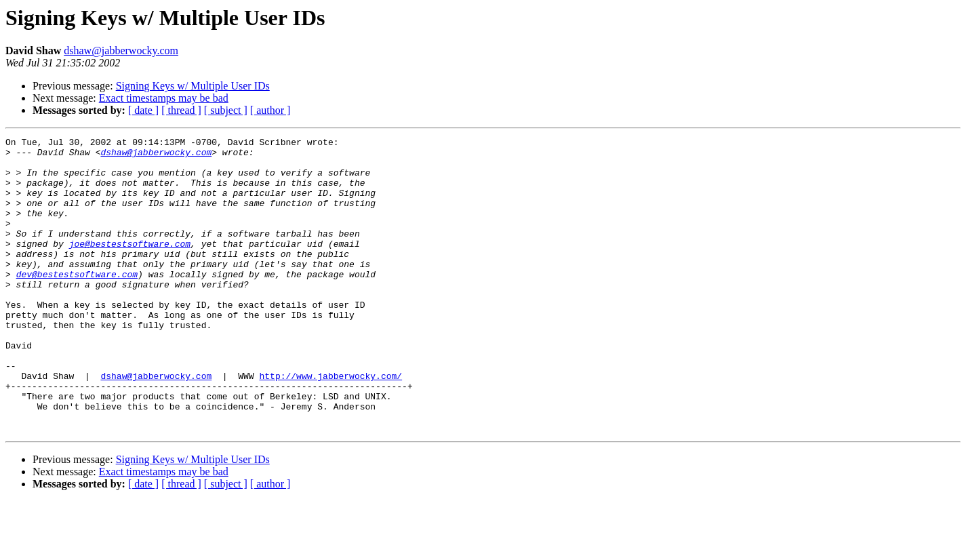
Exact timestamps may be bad (163, 98)
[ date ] (143, 110)
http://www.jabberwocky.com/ (330, 424)
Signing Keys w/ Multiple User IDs (193, 86)
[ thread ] (181, 110)
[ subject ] (225, 110)
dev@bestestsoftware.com (77, 302)
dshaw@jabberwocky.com (121, 50)
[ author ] (270, 110)
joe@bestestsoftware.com (129, 266)
